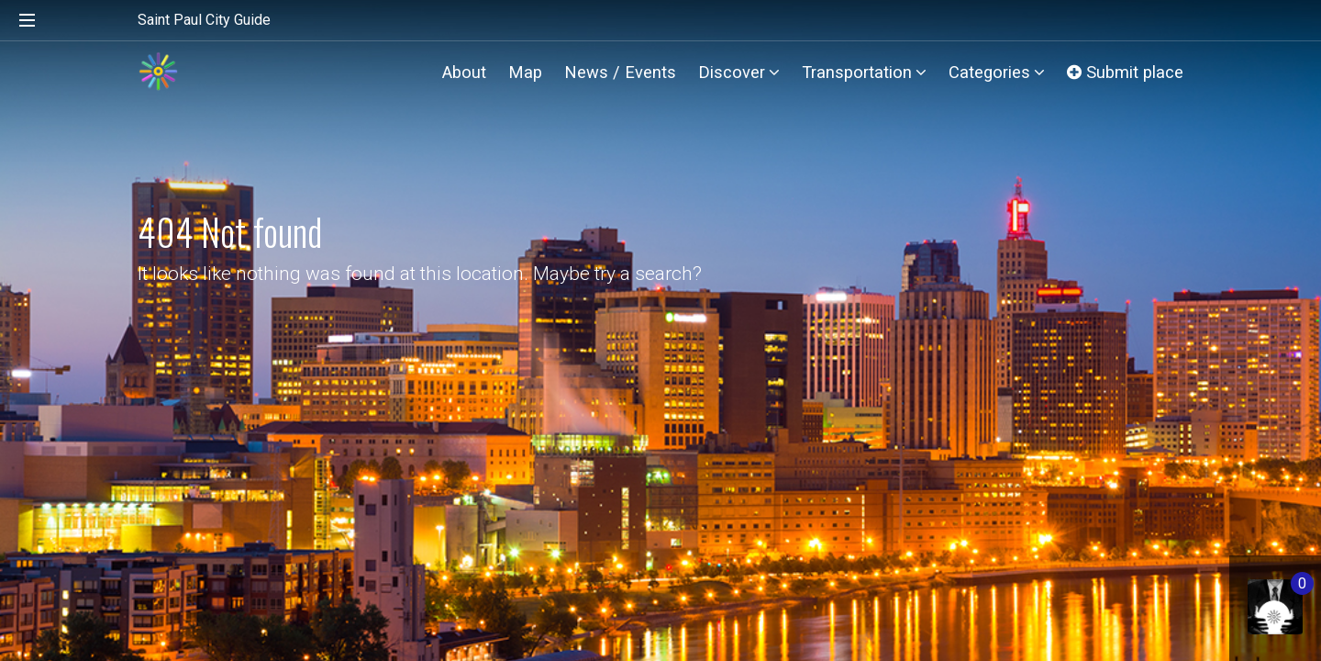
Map (525, 72)
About (464, 72)
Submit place (1125, 72)
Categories (997, 72)
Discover (739, 72)
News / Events (620, 72)
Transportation (864, 72)
